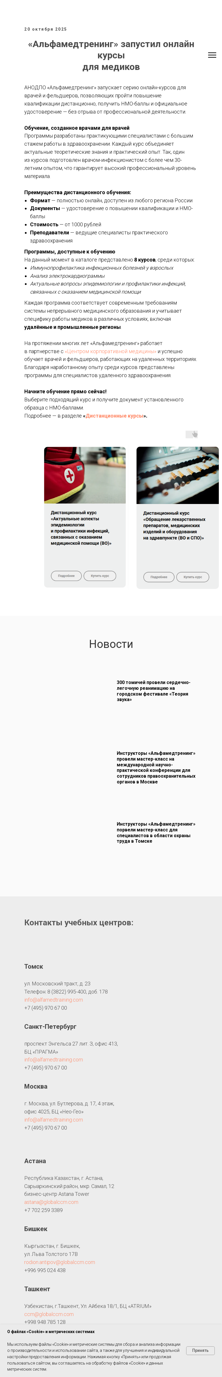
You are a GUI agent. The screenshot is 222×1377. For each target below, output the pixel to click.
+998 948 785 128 (45, 1322)
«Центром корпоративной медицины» (110, 351)
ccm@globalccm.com (49, 1314)
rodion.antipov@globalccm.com (59, 1262)
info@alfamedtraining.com (53, 1000)
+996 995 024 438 (45, 1270)
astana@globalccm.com (51, 1202)
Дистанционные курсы (114, 416)
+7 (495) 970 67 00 (45, 1008)
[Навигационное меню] (212, 55)
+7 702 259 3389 (43, 1210)
